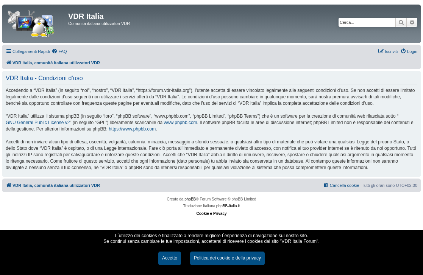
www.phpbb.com (180, 122)
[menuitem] (59, 51)
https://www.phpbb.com (132, 129)
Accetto (169, 258)
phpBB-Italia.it (228, 206)
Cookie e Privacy (211, 213)
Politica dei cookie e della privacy (227, 258)
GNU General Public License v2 (38, 122)
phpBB (190, 199)
